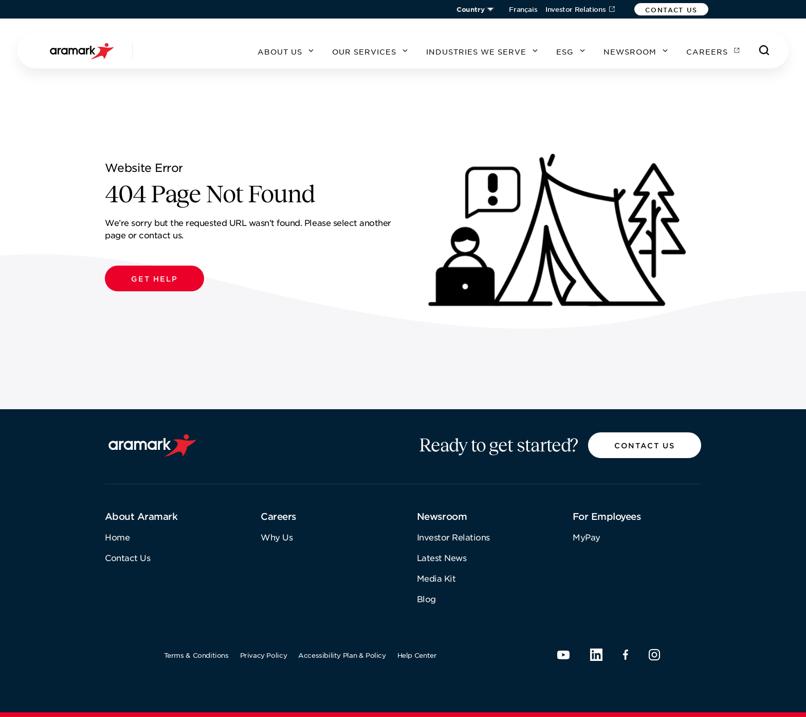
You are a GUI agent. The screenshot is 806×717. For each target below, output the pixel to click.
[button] (671, 9)
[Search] (764, 50)
